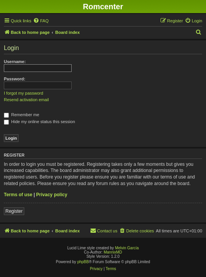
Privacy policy (51, 194)
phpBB (83, 262)
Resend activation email (26, 99)
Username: (15, 61)
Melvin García (127, 248)
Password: (14, 79)
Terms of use (18, 194)
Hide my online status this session (39, 121)
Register (14, 211)
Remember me (21, 114)
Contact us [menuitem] (103, 230)
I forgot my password (23, 93)
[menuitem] (41, 20)
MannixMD (113, 252)
